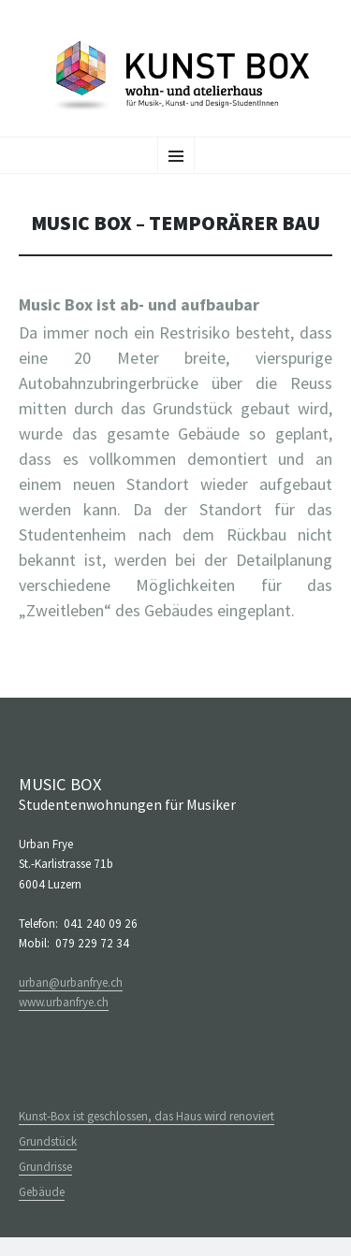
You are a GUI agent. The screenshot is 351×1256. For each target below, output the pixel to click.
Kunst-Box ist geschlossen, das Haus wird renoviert (146, 1116)
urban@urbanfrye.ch (71, 982)
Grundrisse (45, 1167)
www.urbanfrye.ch (64, 1002)
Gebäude (42, 1192)
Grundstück (48, 1141)
